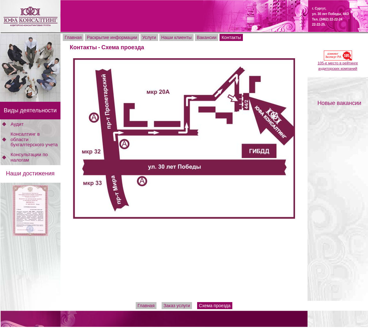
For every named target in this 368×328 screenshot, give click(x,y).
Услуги (149, 37)
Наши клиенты (176, 37)
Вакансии (207, 37)
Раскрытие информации (112, 37)
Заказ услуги (177, 305)
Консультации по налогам (29, 157)
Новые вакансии (339, 103)
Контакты (83, 47)
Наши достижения (30, 173)
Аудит (17, 124)
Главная (73, 37)
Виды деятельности (30, 110)
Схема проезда (122, 47)
